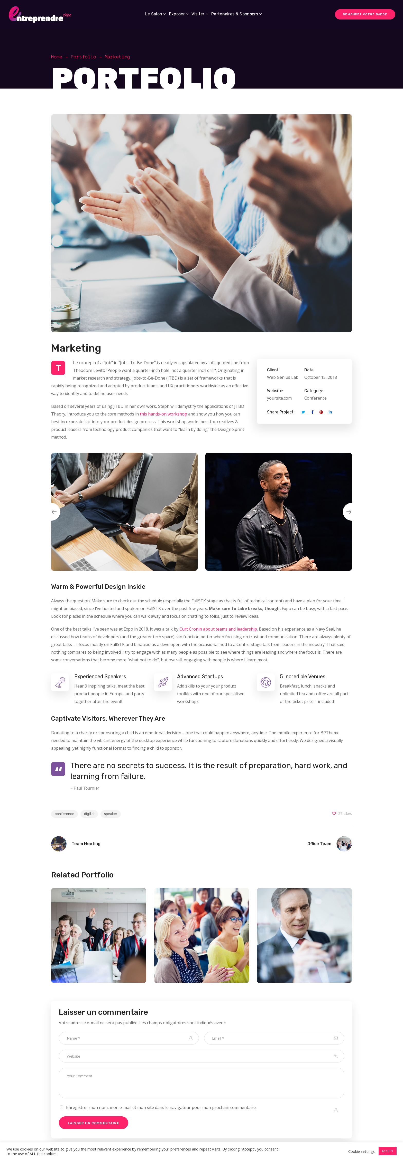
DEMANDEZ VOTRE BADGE (365, 14)
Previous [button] (51, 512)
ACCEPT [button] (387, 1151)
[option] (124, 512)
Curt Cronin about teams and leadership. (218, 629)
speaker (110, 814)
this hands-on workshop (163, 414)
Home (56, 56)
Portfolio (83, 56)
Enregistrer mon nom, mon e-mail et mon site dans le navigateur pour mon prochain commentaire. (161, 1107)
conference (64, 814)
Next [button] (352, 512)
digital (89, 814)
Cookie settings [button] (361, 1151)
